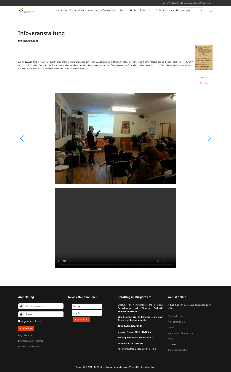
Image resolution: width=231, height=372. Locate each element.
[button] (209, 138)
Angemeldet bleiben (31, 321)
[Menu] (211, 10)
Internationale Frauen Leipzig (70, 10)
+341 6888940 (172, 3)
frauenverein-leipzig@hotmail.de (196, 3)
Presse (171, 338)
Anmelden (26, 328)
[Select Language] (191, 10)
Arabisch (204, 83)
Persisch (204, 78)
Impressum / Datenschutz (180, 333)
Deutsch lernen (175, 316)
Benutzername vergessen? (31, 340)
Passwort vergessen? (28, 346)
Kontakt (174, 10)
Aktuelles (92, 10)
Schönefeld (161, 10)
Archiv (133, 10)
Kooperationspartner (178, 349)
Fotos (122, 10)
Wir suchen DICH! (176, 321)
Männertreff (145, 10)
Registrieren (25, 335)
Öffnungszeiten (108, 10)
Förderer (172, 344)
